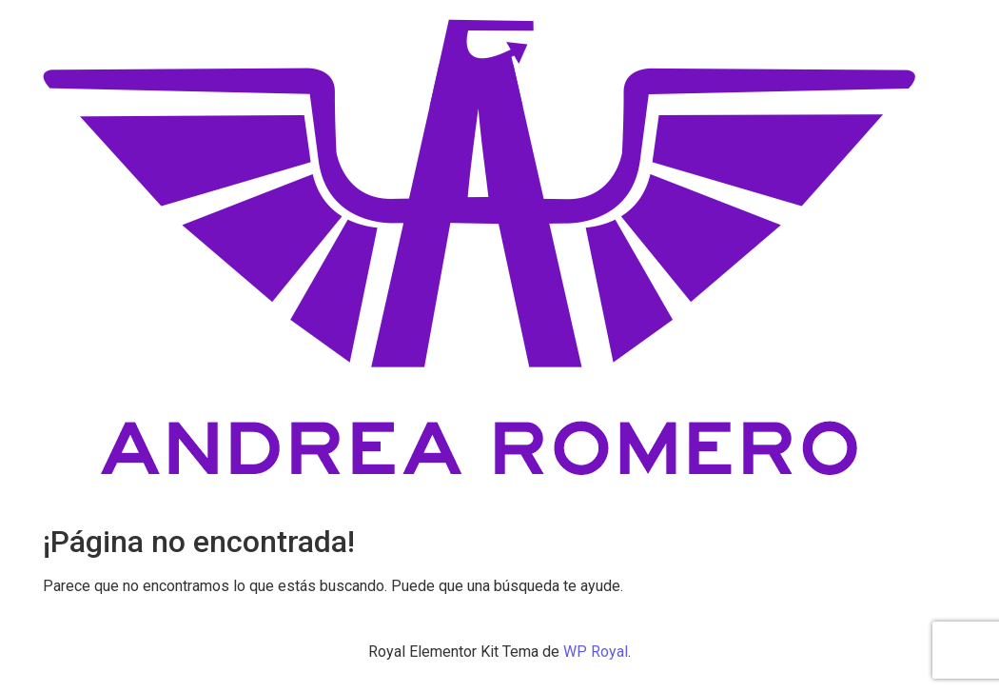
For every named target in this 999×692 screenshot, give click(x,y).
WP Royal (595, 652)
